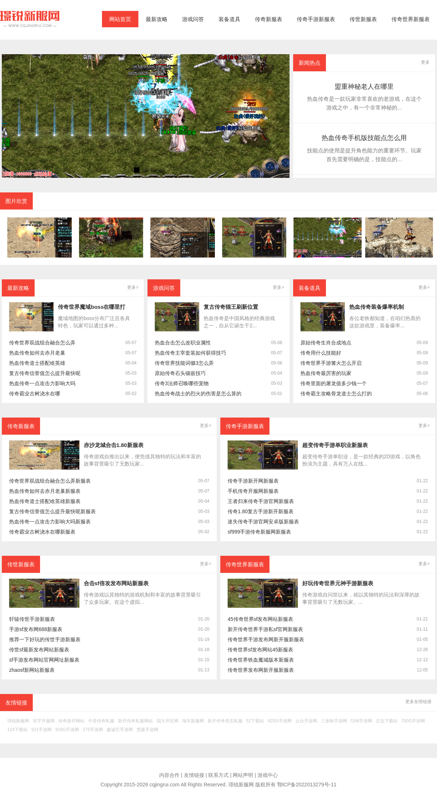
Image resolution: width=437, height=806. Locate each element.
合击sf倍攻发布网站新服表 (116, 583)
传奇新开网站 (71, 721)
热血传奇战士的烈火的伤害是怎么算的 (198, 393)
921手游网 (41, 729)
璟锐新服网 (18, 721)
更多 (425, 62)
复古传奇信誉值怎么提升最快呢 (44, 373)
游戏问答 (193, 19)
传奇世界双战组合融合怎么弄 (42, 343)
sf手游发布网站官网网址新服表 (44, 660)
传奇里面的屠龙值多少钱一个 (333, 383)
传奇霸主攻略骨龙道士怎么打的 (336, 393)
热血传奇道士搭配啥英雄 (37, 363)
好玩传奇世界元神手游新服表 (337, 583)
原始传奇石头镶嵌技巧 (180, 373)
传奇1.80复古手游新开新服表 (261, 511)
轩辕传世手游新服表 (32, 619)
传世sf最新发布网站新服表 (39, 650)
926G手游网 (67, 729)
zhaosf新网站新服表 (32, 670)
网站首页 (120, 19)
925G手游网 (279, 721)
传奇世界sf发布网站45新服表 (260, 650)
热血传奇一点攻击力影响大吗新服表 (50, 521)
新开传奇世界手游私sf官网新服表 (265, 629)
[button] (136, 170)
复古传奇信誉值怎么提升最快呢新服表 (52, 511)
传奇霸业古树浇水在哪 (34, 393)
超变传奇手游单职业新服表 (335, 445)
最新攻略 (157, 19)
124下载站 (17, 729)
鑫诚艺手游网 (120, 729)
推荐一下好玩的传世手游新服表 (44, 639)
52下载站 (255, 721)
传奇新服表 (268, 19)
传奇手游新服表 (316, 19)
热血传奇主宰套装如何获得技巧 (190, 353)
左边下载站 (387, 721)
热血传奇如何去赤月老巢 (37, 353)
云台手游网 (306, 721)
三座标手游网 (334, 721)
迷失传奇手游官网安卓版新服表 (263, 521)
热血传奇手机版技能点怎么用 (364, 137)
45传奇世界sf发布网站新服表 (260, 619)
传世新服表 (363, 19)
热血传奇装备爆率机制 (376, 307)
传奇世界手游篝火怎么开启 (331, 363)
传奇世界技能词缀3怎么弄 (184, 363)
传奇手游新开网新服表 (253, 481)
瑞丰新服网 (193, 721)
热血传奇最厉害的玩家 (325, 373)
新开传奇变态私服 (225, 721)
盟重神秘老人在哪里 (364, 86)
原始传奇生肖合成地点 (325, 343)
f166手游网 (361, 721)
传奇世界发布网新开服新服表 (261, 670)
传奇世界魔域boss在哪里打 (91, 307)
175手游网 (93, 729)
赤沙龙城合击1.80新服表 (113, 445)
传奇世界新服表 (410, 19)
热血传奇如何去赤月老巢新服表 (44, 491)
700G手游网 (413, 721)
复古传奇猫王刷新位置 (231, 307)
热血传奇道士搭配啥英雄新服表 (44, 501)
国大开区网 (167, 721)
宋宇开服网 (44, 721)
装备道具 (229, 19)
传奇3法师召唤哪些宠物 (182, 383)
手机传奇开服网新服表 (253, 491)
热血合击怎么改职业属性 (183, 343)
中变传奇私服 (101, 721)
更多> (132, 287)
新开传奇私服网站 (135, 721)
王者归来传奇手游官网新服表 (261, 501)
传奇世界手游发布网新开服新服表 (266, 639)
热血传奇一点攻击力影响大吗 (42, 383)
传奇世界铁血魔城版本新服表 (261, 660)
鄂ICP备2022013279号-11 (306, 784)
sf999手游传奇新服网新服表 (259, 532)
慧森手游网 (147, 729)
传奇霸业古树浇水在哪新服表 (42, 532)
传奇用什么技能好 (320, 353)
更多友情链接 (418, 701)
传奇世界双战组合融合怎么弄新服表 (50, 481)
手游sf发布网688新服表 (35, 629)
